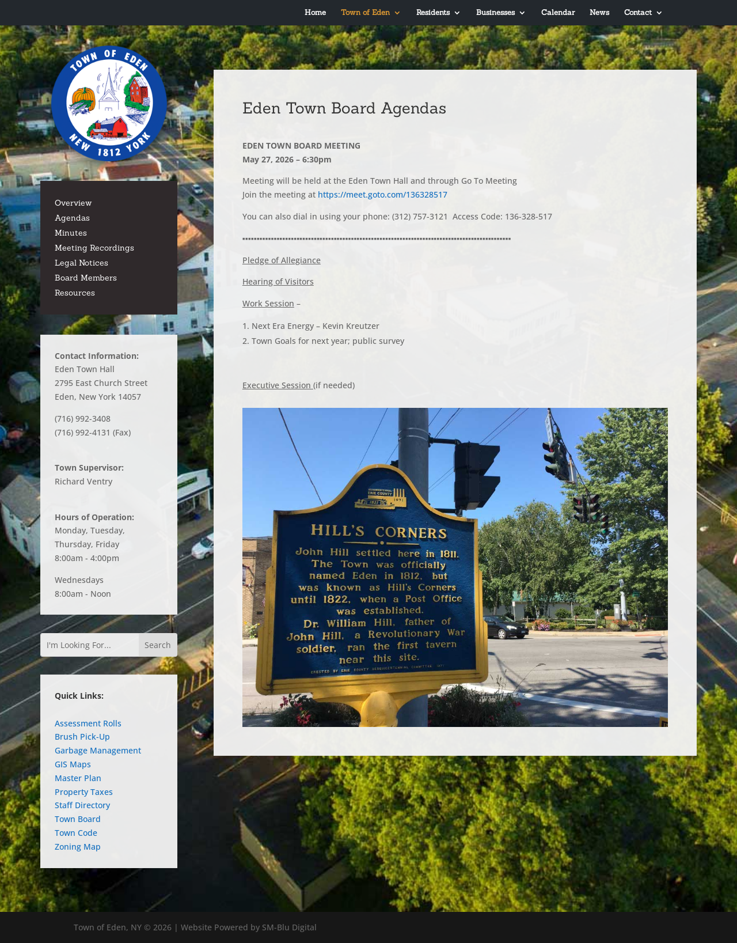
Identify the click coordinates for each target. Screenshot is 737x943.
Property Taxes (84, 791)
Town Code (76, 832)
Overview (73, 203)
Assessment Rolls (88, 723)
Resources (75, 292)
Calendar (558, 13)
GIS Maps (73, 764)
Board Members (86, 277)
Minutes (71, 233)
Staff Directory (82, 805)
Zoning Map (78, 846)
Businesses (495, 13)
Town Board (78, 818)
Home (315, 13)
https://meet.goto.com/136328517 (385, 194)
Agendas (72, 218)
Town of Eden (365, 13)
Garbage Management (98, 750)
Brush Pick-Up (82, 736)
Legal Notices (81, 262)
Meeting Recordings (94, 248)
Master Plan (78, 777)
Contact (638, 13)
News (599, 13)
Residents (433, 13)
